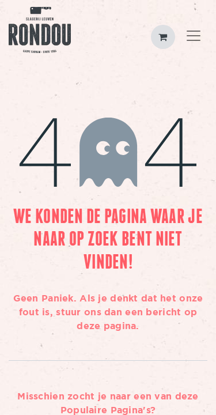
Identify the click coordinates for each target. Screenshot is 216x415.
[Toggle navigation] (193, 37)
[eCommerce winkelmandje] (163, 37)
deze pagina (106, 325)
